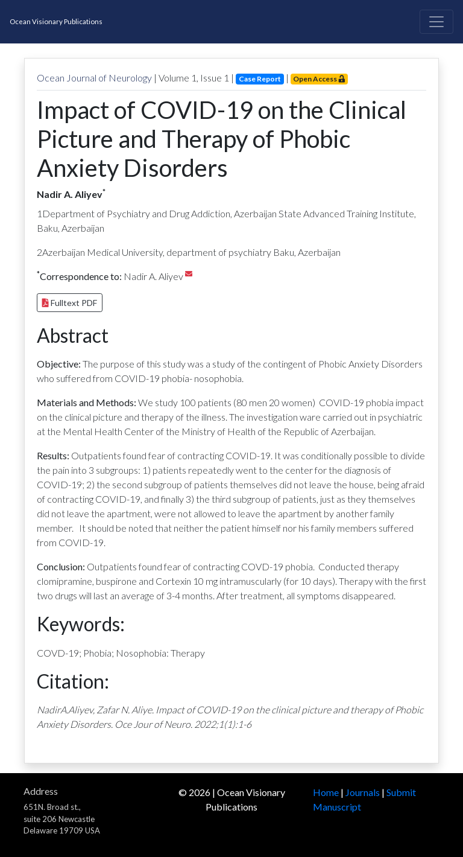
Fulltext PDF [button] (69, 303)
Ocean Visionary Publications (56, 21)
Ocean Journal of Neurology (94, 77)
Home (326, 792)
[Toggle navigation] (436, 22)
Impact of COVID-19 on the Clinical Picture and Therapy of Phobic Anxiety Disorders (221, 138)
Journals (362, 792)
